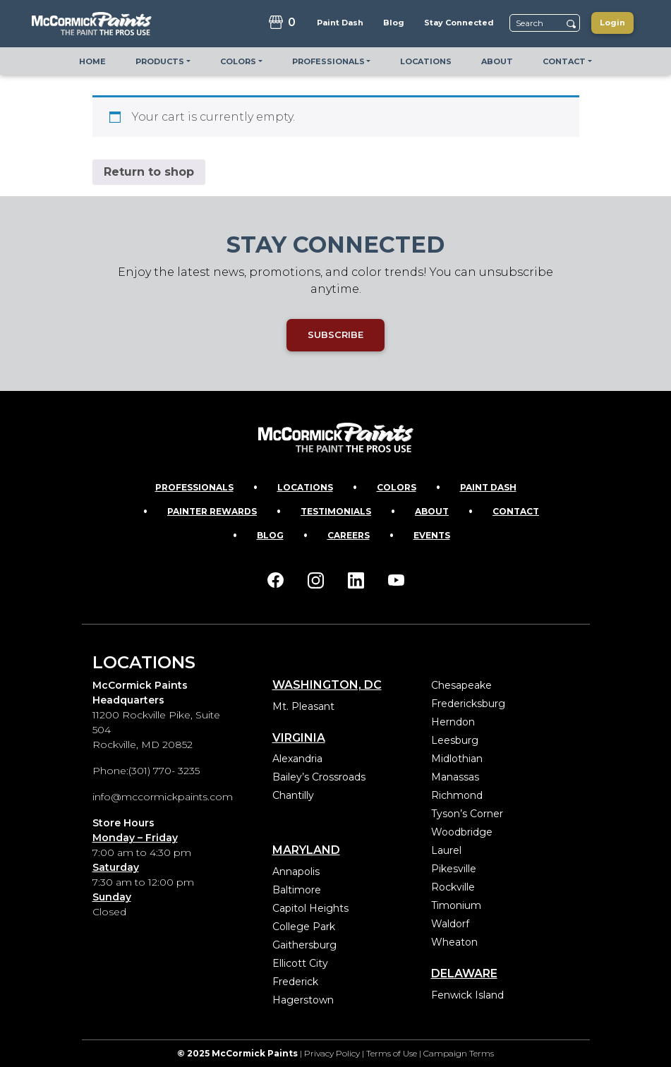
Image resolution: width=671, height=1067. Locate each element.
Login (612, 23)
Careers (348, 535)
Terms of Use (391, 1053)
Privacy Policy (332, 1053)
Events (431, 535)
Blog (270, 535)
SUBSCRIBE (335, 334)
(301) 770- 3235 (164, 770)
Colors (396, 487)
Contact (515, 511)
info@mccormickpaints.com (162, 796)
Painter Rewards (212, 511)
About (432, 511)
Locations (305, 487)
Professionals (194, 487)
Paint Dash (488, 487)
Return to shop (149, 172)
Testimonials (336, 511)
